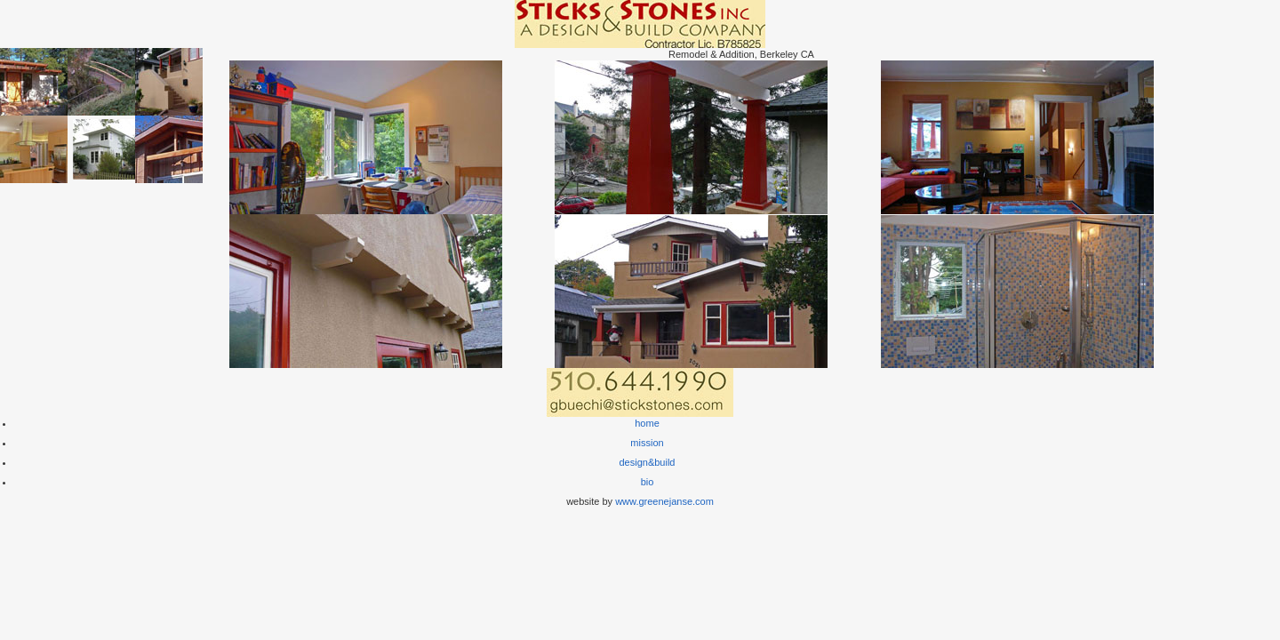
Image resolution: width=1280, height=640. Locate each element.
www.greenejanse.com (664, 501)
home (647, 423)
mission (646, 442)
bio (647, 481)
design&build (648, 462)
